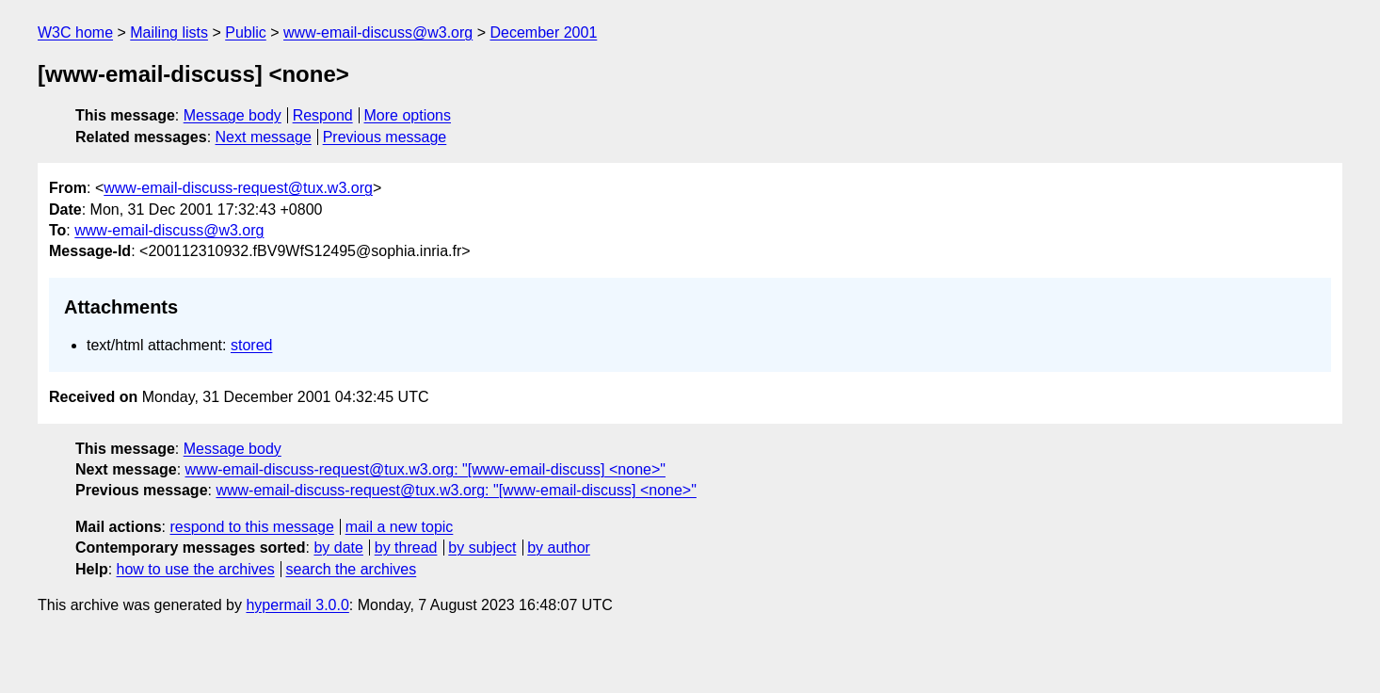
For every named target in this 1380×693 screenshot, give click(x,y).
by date (337, 548)
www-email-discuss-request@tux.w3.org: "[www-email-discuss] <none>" (425, 469)
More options (408, 115)
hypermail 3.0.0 (297, 605)
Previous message (385, 137)
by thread (406, 548)
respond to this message (251, 527)
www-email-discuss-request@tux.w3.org (238, 188)
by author (558, 548)
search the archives (351, 569)
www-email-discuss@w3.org (378, 32)
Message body (232, 115)
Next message (264, 137)
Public (245, 32)
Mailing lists (169, 32)
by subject (482, 548)
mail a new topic (399, 527)
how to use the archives (196, 569)
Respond (323, 115)
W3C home (75, 32)
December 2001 (543, 32)
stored (251, 345)
